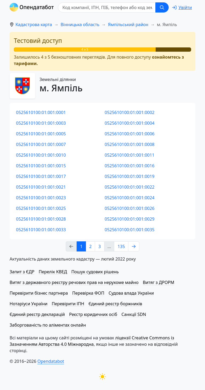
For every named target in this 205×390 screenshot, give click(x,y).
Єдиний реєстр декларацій (37, 314)
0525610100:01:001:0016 (130, 166)
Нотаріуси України (29, 304)
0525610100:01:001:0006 (130, 134)
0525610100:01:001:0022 (130, 187)
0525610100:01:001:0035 (130, 230)
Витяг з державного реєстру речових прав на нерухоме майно (74, 282)
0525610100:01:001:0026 (130, 208)
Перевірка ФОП (88, 293)
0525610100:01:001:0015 (41, 166)
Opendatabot (50, 361)
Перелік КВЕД (53, 272)
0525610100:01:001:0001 (41, 112)
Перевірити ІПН (68, 304)
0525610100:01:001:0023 (41, 198)
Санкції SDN (133, 314)
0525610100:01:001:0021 (41, 187)
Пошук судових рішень (95, 272)
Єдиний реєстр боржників (115, 304)
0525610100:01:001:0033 (41, 230)
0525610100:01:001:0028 (41, 219)
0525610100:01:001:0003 (41, 123)
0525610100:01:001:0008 (130, 144)
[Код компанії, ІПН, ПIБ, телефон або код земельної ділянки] (107, 7)
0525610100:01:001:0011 (130, 155)
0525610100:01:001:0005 (41, 134)
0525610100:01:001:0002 (130, 112)
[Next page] (133, 246)
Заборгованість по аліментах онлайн (48, 325)
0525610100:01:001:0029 (130, 219)
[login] (182, 7)
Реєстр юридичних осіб (93, 314)
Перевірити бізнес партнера (39, 293)
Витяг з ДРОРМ (158, 282)
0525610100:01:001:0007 (41, 144)
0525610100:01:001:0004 (130, 123)
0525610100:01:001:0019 (130, 176)
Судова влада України (131, 293)
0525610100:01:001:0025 (41, 208)
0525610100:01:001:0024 (130, 198)
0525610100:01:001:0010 (41, 155)
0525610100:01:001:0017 (41, 176)
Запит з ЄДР (22, 272)
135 (121, 246)
